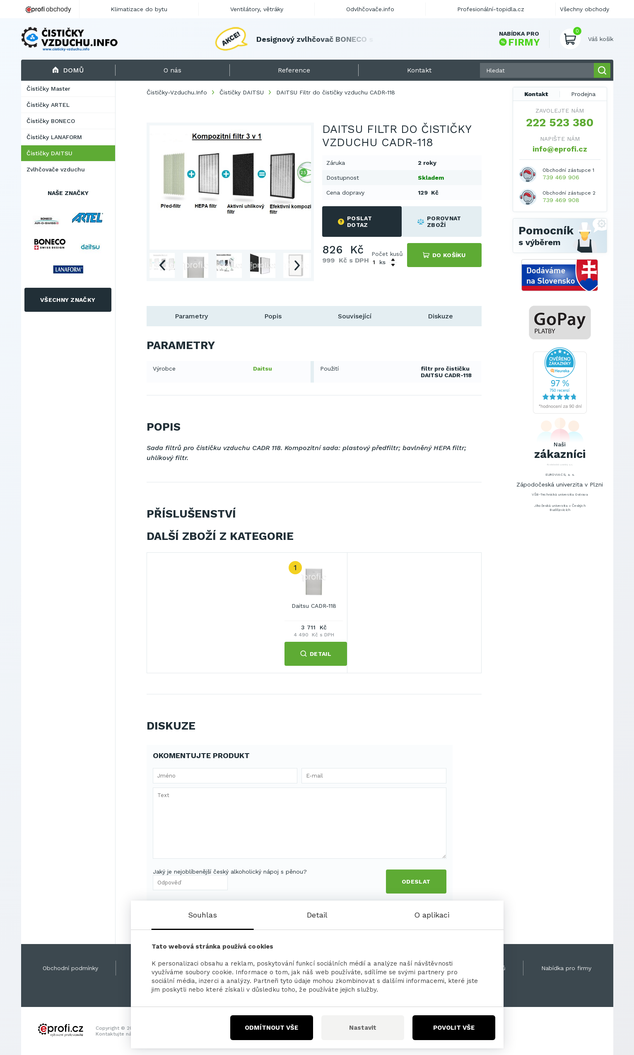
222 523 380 (559, 122)
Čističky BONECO (51, 121)
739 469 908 (560, 200)
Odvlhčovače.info (370, 9)
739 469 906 (560, 177)
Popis (273, 316)
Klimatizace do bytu (139, 9)
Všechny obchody (584, 9)
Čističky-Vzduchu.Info (177, 92)
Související (354, 316)
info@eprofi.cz (560, 149)
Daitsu (262, 368)
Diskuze (440, 316)
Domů (68, 70)
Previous (161, 265)
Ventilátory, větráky (256, 9)
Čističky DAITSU (49, 153)
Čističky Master (48, 88)
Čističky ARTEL (48, 104)
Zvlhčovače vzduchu (56, 169)
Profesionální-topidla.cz (490, 9)
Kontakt (536, 94)
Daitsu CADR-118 (314, 605)
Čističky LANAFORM (54, 137)
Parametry (191, 316)
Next (297, 265)
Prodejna (583, 94)
